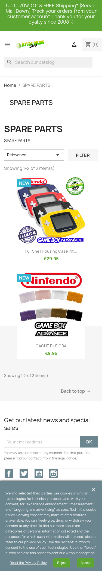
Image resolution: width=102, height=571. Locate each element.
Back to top (76, 391)
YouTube (39, 473)
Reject (61, 563)
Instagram (53, 473)
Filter (83, 155)
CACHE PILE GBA (51, 345)
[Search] (48, 62)
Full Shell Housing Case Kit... (51, 251)
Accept (86, 563)
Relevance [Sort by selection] (34, 155)
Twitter (24, 473)
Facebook (9, 473)
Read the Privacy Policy (28, 562)
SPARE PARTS (31, 102)
